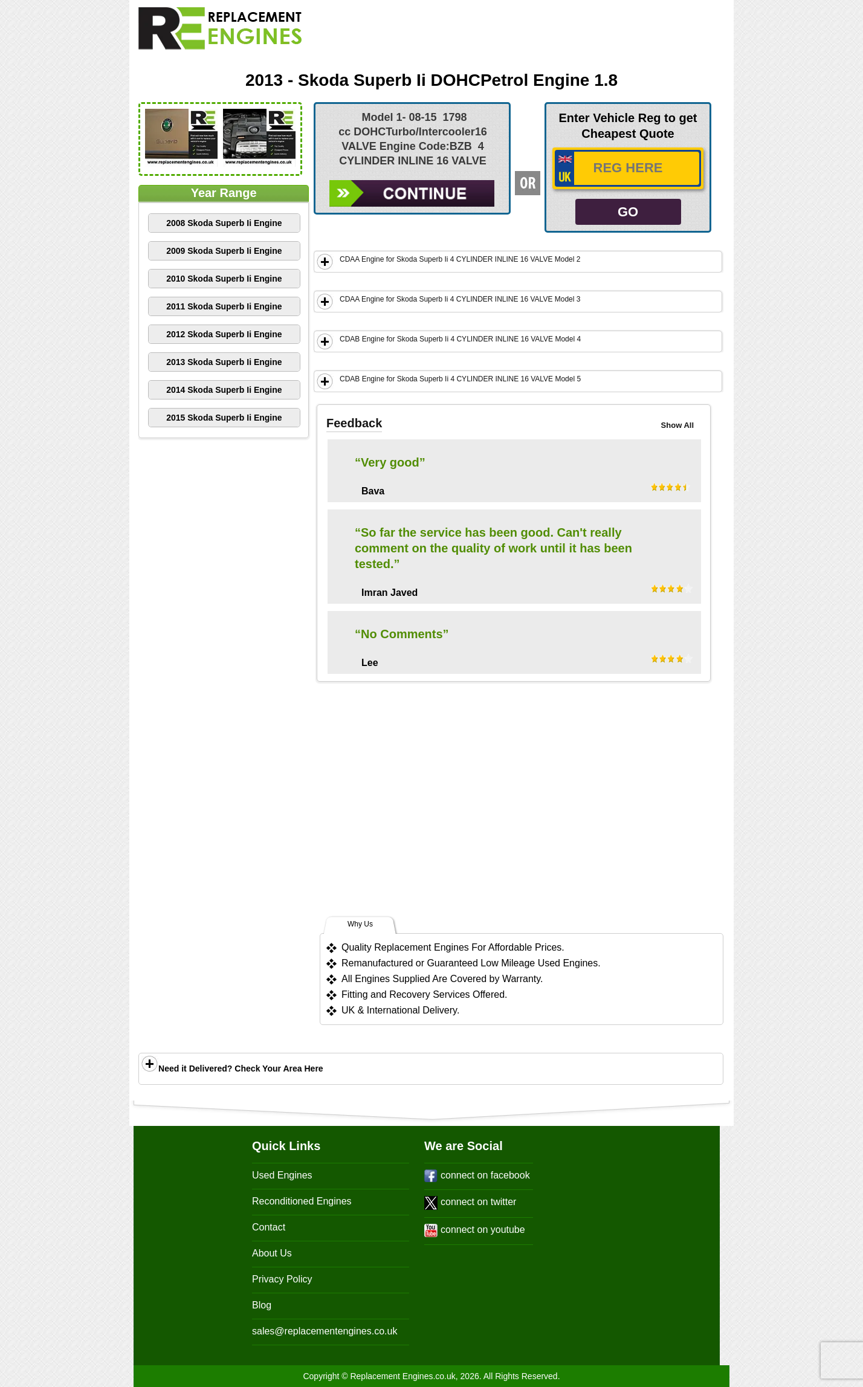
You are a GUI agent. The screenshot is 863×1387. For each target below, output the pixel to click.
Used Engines (282, 1175)
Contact (268, 1227)
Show (325, 262)
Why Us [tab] (360, 924)
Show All (677, 425)
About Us (272, 1253)
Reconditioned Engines (302, 1201)
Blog (261, 1305)
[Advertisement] (543, 34)
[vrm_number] (628, 168)
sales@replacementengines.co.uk (324, 1331)
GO (628, 211)
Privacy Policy (282, 1279)
